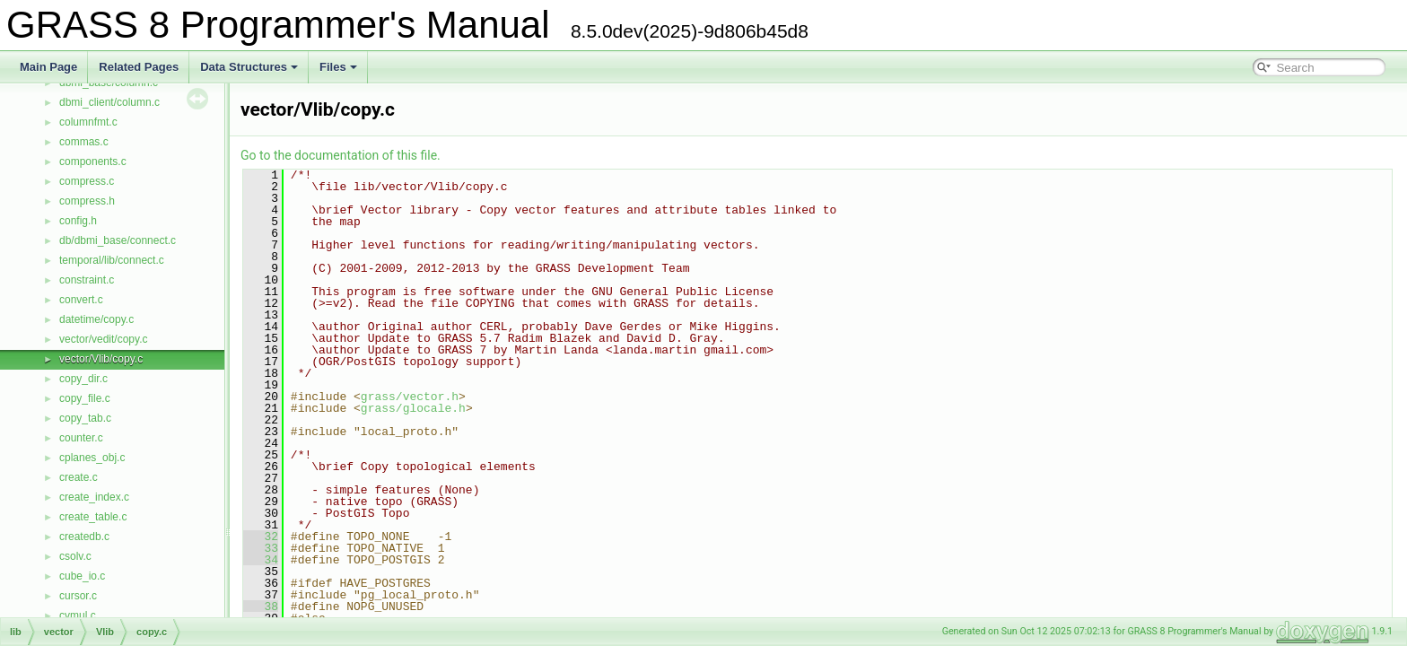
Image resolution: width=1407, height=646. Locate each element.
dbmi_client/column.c (109, 102)
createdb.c (84, 536)
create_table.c (93, 517)
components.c (93, 161)
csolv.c (75, 556)
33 (260, 548)
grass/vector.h (410, 396)
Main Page (48, 67)
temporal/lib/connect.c (111, 260)
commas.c (84, 141)
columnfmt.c (88, 122)
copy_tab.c (85, 418)
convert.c (81, 299)
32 (260, 536)
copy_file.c (84, 398)
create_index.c (94, 497)
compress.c (86, 181)
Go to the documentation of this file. (340, 155)
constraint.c (86, 280)
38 (260, 606)
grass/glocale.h (413, 408)
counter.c (81, 438)
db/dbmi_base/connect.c (117, 240)
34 (260, 560)
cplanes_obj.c (92, 457)
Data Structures (249, 67)
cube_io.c (82, 576)
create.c (78, 477)
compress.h (87, 201)
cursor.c (78, 595)
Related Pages (139, 67)
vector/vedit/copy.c (103, 339)
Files (338, 67)
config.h (78, 220)
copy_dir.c (83, 378)
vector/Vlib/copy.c (101, 359)
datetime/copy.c (96, 319)
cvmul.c (77, 615)
